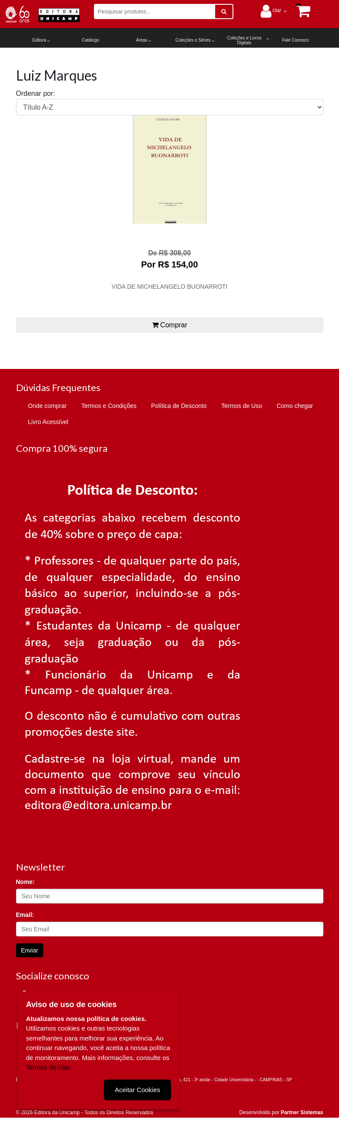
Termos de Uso (241, 405)
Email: (25, 914)
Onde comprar (47, 405)
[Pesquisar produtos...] (154, 11)
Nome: (25, 881)
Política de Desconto (179, 405)
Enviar (30, 950)
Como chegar (295, 405)
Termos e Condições (109, 405)
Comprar (169, 325)
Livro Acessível (48, 421)
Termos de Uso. (48, 1067)
